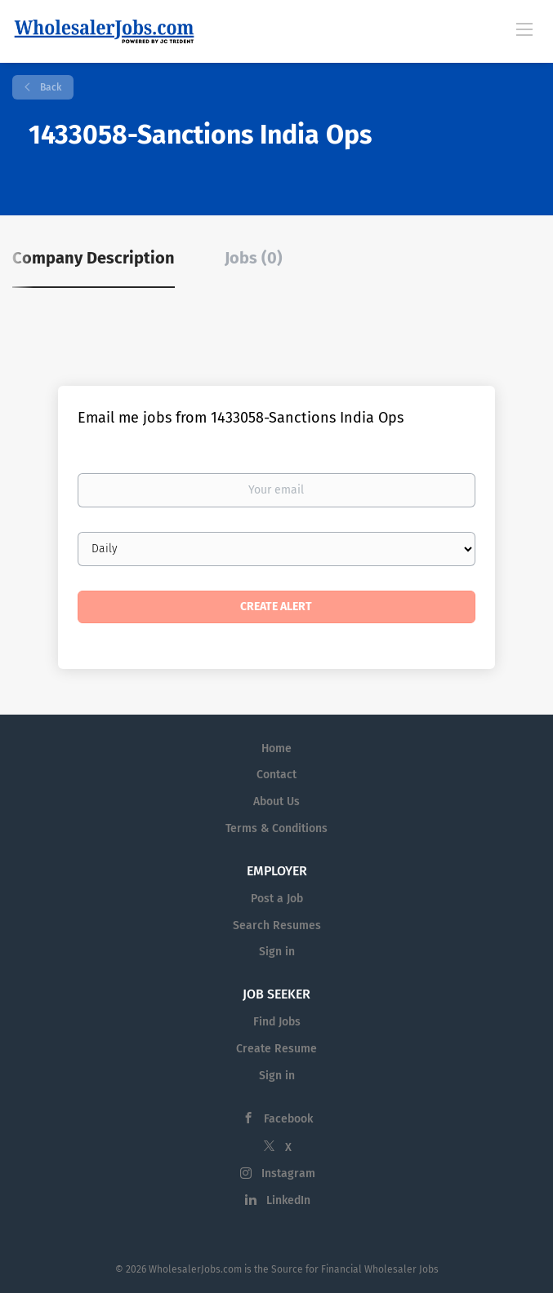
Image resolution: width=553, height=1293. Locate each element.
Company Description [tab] (93, 258)
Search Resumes (277, 925)
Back (49, 87)
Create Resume (276, 1049)
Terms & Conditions (276, 828)
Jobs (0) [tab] (254, 258)
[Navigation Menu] (524, 28)
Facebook (288, 1119)
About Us (276, 801)
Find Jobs (277, 1022)
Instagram (288, 1173)
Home (276, 748)
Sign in (277, 952)
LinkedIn (288, 1200)
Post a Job (277, 899)
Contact (276, 775)
